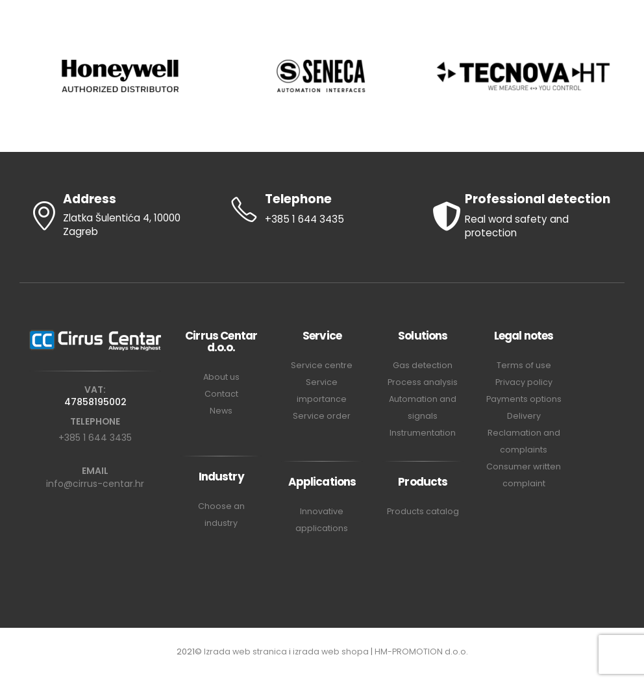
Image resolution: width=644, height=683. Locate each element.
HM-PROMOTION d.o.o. (421, 651)
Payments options (524, 398)
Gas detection (422, 365)
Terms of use (524, 365)
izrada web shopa (331, 651)
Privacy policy (523, 382)
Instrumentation (423, 432)
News (221, 410)
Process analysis (423, 382)
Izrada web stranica (245, 651)
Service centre (322, 365)
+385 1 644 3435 (95, 437)
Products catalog (423, 511)
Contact (221, 393)
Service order (322, 415)
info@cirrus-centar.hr (95, 483)
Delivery (524, 415)
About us (221, 376)
